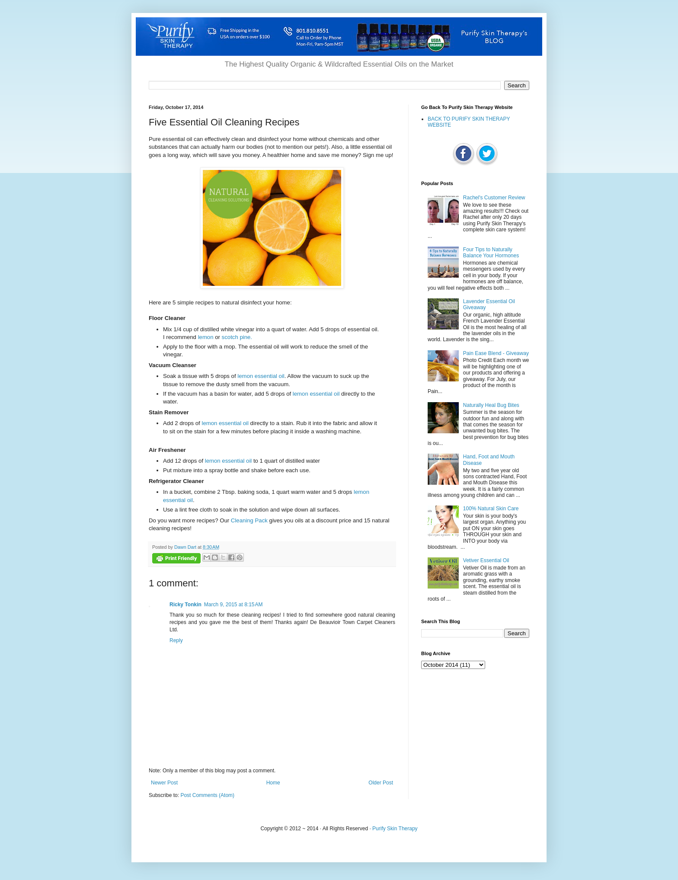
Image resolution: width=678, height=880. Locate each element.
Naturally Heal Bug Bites (491, 405)
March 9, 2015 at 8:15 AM (233, 605)
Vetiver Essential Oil (486, 560)
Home (273, 783)
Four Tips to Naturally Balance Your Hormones (491, 252)
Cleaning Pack (249, 520)
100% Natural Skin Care (491, 509)
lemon (206, 337)
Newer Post (164, 783)
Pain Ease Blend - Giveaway (496, 353)
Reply (176, 640)
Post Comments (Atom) (207, 795)
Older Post (380, 783)
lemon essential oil (261, 376)
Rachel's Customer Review (494, 198)
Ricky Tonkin (185, 605)
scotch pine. (237, 337)
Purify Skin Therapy (395, 829)
